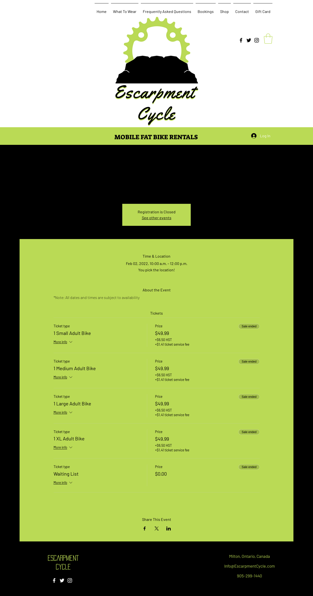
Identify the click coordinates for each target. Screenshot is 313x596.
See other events (156, 217)
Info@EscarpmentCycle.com (249, 565)
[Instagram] (257, 40)
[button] (268, 39)
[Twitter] (249, 40)
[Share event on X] (156, 528)
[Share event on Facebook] (144, 528)
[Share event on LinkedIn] (168, 528)
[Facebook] (241, 40)
